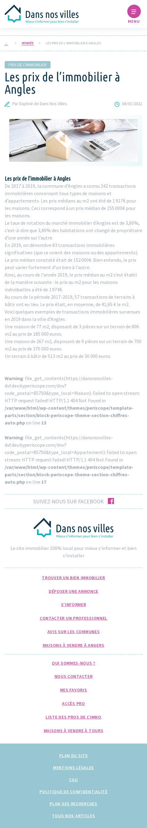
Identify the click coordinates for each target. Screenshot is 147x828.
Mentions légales (73, 767)
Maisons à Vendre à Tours (74, 730)
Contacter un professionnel (73, 618)
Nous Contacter (74, 676)
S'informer (73, 604)
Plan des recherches (73, 803)
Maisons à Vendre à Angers (73, 645)
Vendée (28, 43)
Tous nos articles (73, 815)
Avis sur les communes (73, 631)
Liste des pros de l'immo (73, 717)
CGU (73, 779)
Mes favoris (73, 690)
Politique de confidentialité (73, 791)
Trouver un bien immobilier (73, 577)
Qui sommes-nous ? (73, 663)
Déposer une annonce (73, 591)
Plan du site (73, 755)
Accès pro (73, 703)
